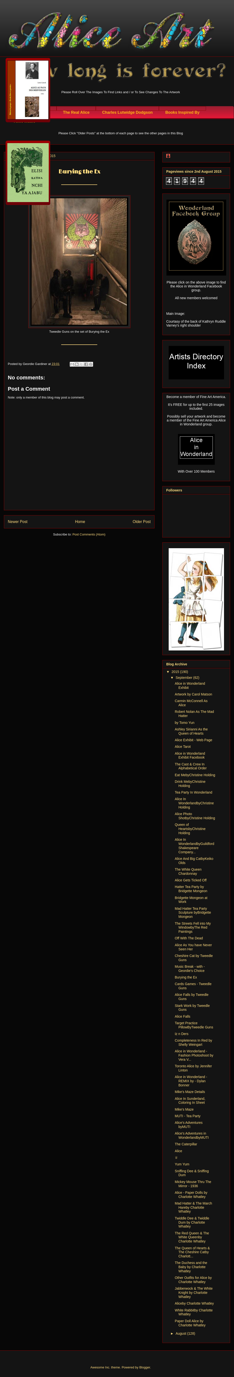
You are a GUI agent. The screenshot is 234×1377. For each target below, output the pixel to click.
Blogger (144, 1367)
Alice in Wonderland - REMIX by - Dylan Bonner (191, 1081)
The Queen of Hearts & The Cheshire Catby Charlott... (192, 1252)
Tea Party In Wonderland (193, 792)
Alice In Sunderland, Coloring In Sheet (190, 1101)
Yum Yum (182, 1164)
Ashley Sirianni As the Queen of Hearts (191, 731)
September (184, 678)
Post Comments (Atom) (88, 534)
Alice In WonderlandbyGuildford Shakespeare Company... (194, 846)
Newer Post (18, 522)
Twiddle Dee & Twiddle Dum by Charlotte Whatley (192, 1222)
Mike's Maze (184, 1109)
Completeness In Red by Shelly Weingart (193, 1042)
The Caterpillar (186, 1144)
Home (80, 522)
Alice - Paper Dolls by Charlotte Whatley (191, 1195)
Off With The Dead (189, 938)
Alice (178, 1151)
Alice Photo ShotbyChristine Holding (195, 816)
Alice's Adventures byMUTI (189, 1125)
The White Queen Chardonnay (188, 871)
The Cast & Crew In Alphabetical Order (191, 766)
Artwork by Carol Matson (193, 694)
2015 (176, 672)
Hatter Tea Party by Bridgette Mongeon (191, 889)
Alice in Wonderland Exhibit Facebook (190, 755)
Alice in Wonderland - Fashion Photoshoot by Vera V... (194, 1055)
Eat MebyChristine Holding (195, 775)
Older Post (142, 522)
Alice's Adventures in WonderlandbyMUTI (192, 1135)
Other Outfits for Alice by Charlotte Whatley (193, 1280)
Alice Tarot (183, 747)
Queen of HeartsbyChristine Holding (190, 829)
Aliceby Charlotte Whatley (194, 1303)
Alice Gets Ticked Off (190, 880)
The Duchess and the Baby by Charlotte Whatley (191, 1267)
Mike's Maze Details (190, 1092)
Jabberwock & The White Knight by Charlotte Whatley (194, 1292)
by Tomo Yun (184, 723)
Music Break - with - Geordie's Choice (190, 969)
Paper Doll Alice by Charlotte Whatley (190, 1323)
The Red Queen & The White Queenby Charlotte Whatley (192, 1237)
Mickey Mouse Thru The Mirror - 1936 (193, 1184)
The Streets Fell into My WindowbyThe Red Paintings (193, 928)
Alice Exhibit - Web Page (193, 740)
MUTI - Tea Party (188, 1116)
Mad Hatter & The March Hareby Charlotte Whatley (193, 1207)
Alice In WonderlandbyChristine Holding (194, 803)
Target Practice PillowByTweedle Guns (194, 1025)
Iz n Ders (181, 1034)
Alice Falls (182, 1016)
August (181, 1333)
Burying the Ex (186, 977)
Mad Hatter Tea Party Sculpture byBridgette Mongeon (193, 913)
